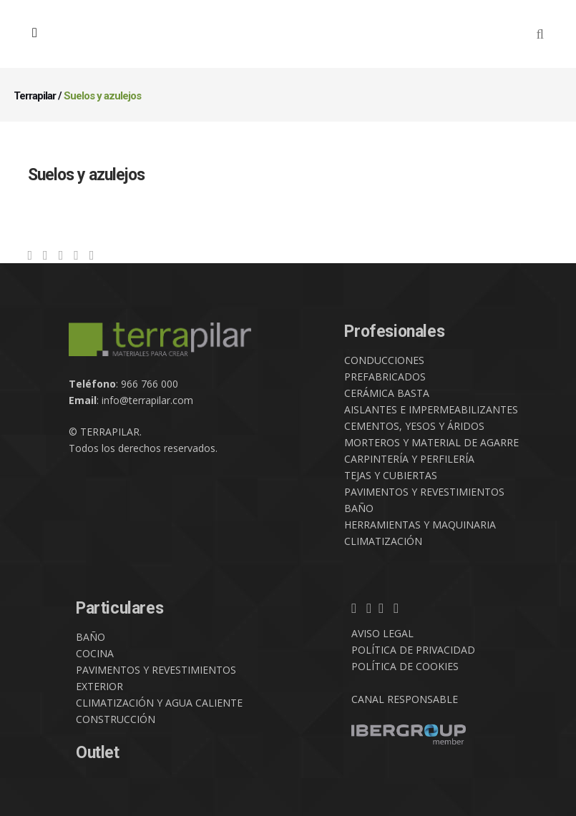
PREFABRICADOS (385, 376)
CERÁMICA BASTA (386, 393)
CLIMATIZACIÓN (383, 541)
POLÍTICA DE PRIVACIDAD (413, 650)
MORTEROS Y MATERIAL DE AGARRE (431, 442)
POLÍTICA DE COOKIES (405, 666)
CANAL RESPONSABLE (404, 699)
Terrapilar (35, 95)
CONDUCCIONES (384, 360)
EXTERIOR (99, 686)
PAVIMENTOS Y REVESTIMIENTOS (424, 491)
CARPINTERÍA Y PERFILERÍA (409, 459)
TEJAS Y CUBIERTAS (390, 475)
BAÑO (359, 508)
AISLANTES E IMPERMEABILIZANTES (431, 409)
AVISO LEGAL (382, 633)
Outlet (97, 752)
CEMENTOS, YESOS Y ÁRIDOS (414, 426)
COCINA (95, 653)
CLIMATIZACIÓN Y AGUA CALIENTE (159, 702)
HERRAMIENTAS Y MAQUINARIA (420, 524)
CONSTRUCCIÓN (115, 719)
